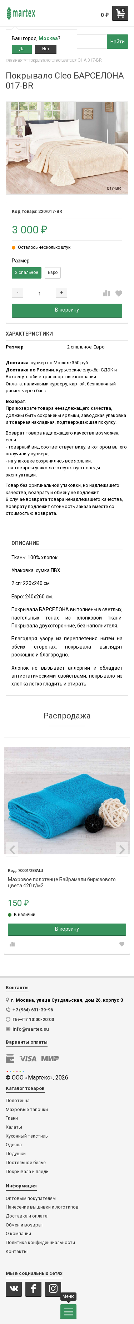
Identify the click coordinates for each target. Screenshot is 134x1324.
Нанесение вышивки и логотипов (42, 1207)
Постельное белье (26, 1162)
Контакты (17, 1251)
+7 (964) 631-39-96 (33, 1009)
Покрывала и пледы (28, 1171)
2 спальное (26, 272)
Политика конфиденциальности (40, 1242)
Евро (53, 272)
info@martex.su (31, 1029)
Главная (14, 60)
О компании (18, 1233)
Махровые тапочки (27, 1109)
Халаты (14, 1127)
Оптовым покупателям (31, 1198)
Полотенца (18, 1100)
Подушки (16, 1153)
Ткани (12, 1118)
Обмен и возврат (24, 1225)
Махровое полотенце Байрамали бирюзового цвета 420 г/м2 (62, 880)
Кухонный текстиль (27, 1136)
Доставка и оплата (27, 1216)
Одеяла (14, 1144)
